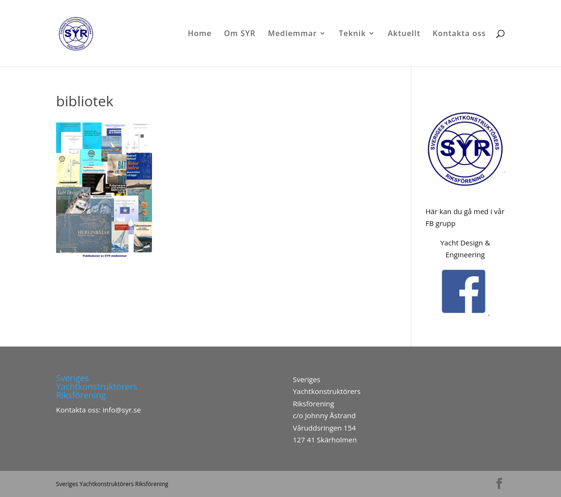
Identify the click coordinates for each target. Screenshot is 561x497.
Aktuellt (404, 34)
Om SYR (240, 34)
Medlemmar (292, 34)
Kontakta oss (459, 34)
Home (199, 34)
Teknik (352, 34)
